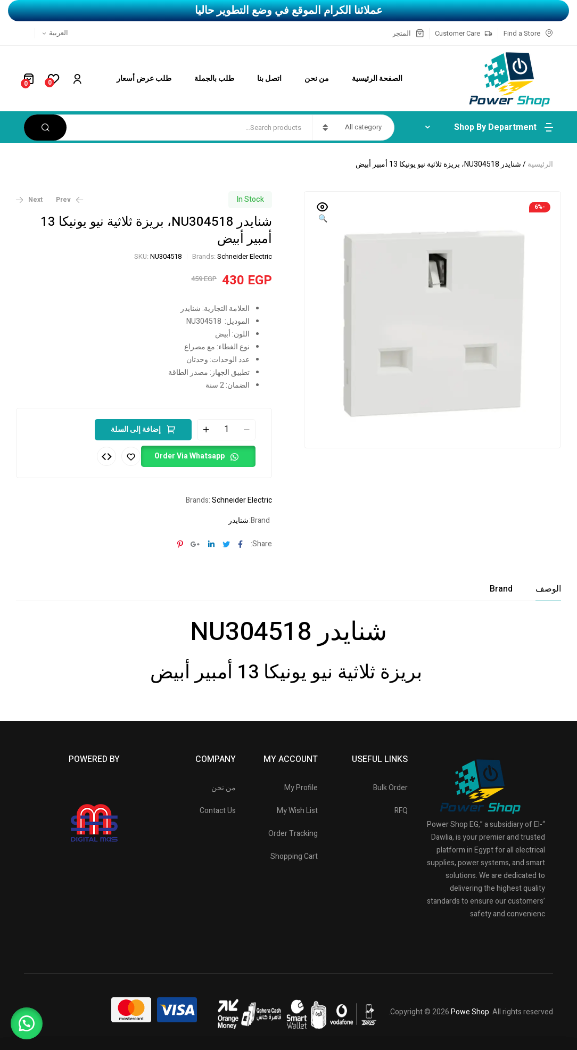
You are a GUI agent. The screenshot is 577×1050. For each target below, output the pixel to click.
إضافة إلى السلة (136, 429)
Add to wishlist (131, 456)
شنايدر (238, 520)
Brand (501, 589)
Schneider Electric (244, 256)
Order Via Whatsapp (189, 456)
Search (45, 127)
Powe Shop (470, 1012)
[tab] (548, 589)
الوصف (548, 589)
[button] (323, 213)
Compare (106, 456)
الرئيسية (540, 164)
